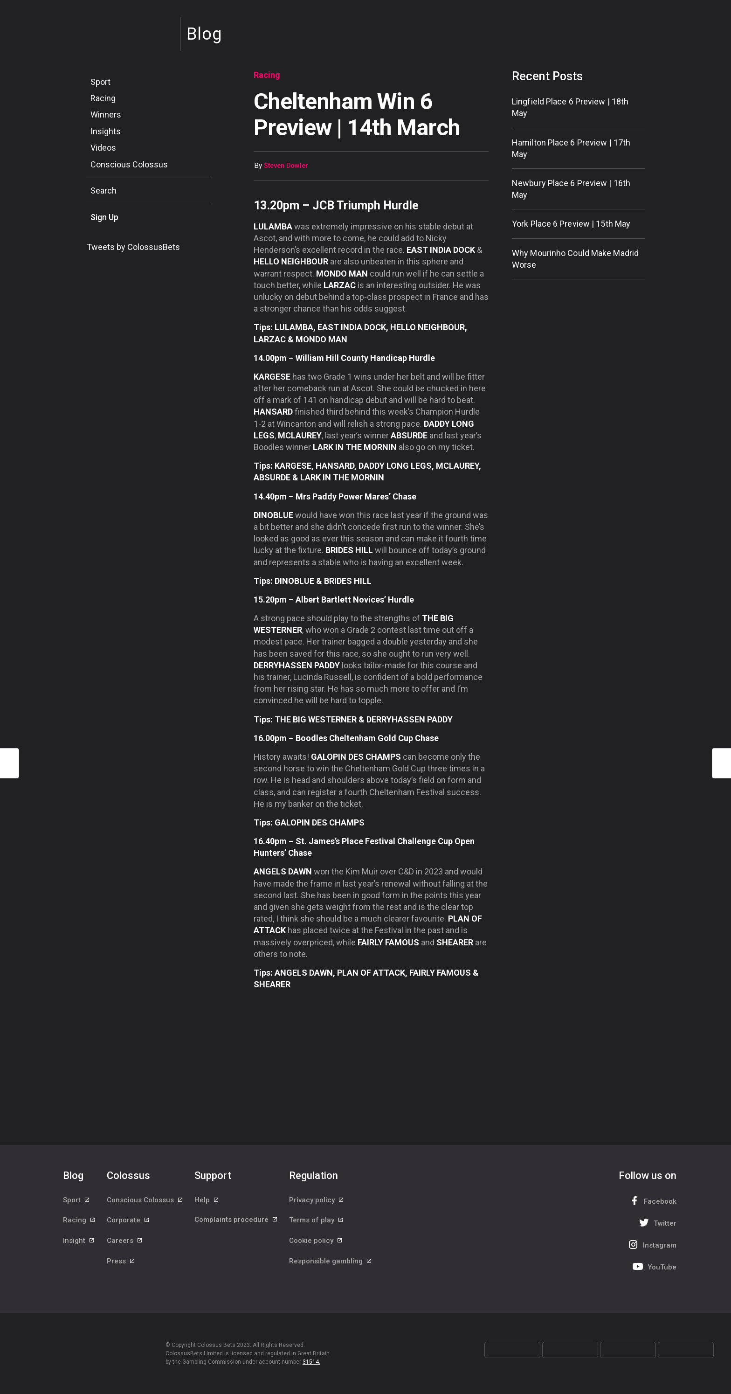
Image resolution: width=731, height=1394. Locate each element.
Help (207, 1200)
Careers (125, 1242)
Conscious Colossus (129, 164)
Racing (103, 98)
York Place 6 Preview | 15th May (571, 224)
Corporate (128, 1221)
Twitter (656, 1222)
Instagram (651, 1244)
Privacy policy (317, 1200)
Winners (105, 114)
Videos (103, 148)
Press (121, 1263)
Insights (105, 131)
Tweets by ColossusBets (133, 247)
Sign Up (104, 217)
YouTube (653, 1266)
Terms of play (316, 1221)
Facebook (651, 1200)
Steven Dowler (286, 166)
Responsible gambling (330, 1263)
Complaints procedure (236, 1221)
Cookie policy (316, 1242)
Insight (79, 1242)
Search (103, 190)
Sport (100, 82)
